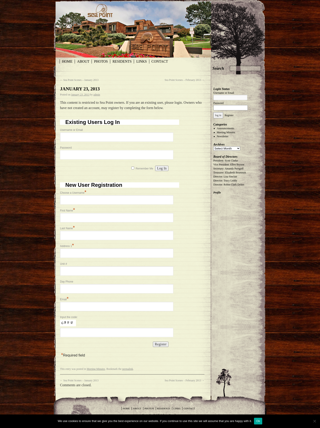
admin (96, 94)
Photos (101, 61)
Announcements (225, 128)
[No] (314, 421)
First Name (67, 210)
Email (64, 299)
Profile (217, 192)
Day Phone (66, 281)
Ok (258, 421)
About (83, 61)
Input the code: (69, 317)
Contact (160, 61)
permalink (127, 368)
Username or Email (71, 129)
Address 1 (67, 246)
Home (67, 61)
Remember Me (144, 168)
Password (66, 147)
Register (229, 115)
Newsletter (222, 136)
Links (141, 61)
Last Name (67, 228)
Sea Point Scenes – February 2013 (184, 80)
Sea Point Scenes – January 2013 (79, 80)
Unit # (63, 263)
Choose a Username (73, 192)
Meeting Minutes (96, 368)
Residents (122, 61)
